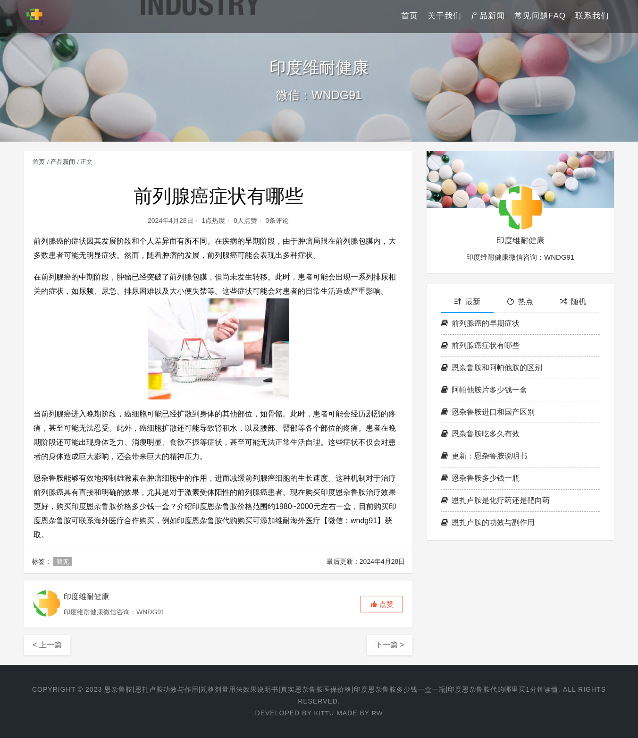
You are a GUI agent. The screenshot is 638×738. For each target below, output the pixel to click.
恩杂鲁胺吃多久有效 (480, 434)
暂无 (63, 561)
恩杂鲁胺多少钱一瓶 (480, 478)
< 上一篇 (47, 645)
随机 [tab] (573, 301)
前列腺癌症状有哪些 (480, 345)
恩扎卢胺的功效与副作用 (488, 522)
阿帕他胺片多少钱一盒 (484, 390)
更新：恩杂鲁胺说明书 (484, 456)
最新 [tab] (467, 301)
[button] (382, 604)
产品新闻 (488, 16)
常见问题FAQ (540, 16)
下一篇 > (389, 645)
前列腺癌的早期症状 (480, 323)
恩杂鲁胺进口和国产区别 (488, 412)
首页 (409, 16)
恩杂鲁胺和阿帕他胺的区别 (491, 368)
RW (378, 713)
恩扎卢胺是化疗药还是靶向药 (495, 500)
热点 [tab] (520, 301)
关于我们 (445, 16)
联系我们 (592, 16)
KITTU (323, 713)
